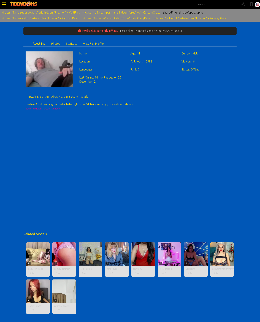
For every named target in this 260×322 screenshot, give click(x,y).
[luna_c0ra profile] (117, 259)
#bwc (28, 108)
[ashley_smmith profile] (64, 259)
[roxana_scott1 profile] (64, 296)
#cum (47, 108)
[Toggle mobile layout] (251, 4)
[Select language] (257, 4)
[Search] (234, 4)
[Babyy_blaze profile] (38, 296)
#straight (37, 108)
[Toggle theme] (243, 4)
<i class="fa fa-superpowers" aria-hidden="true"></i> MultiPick (41, 12)
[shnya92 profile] (143, 259)
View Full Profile (93, 43)
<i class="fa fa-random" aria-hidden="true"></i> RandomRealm (41, 18)
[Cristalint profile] (196, 259)
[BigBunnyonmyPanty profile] (222, 259)
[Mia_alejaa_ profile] (90, 259)
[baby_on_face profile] (38, 259)
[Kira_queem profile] (169, 259)
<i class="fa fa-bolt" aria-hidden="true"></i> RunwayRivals (190, 18)
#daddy (56, 108)
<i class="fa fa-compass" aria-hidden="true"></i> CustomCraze (121, 12)
